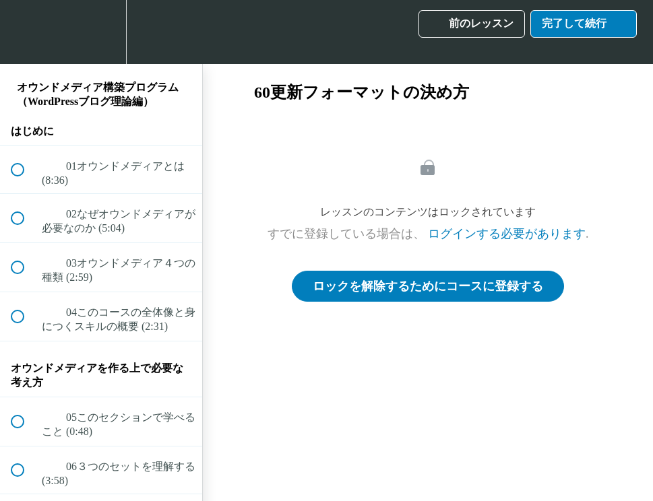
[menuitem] (101, 32)
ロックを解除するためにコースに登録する (428, 286)
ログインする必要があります (507, 233)
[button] (25, 32)
